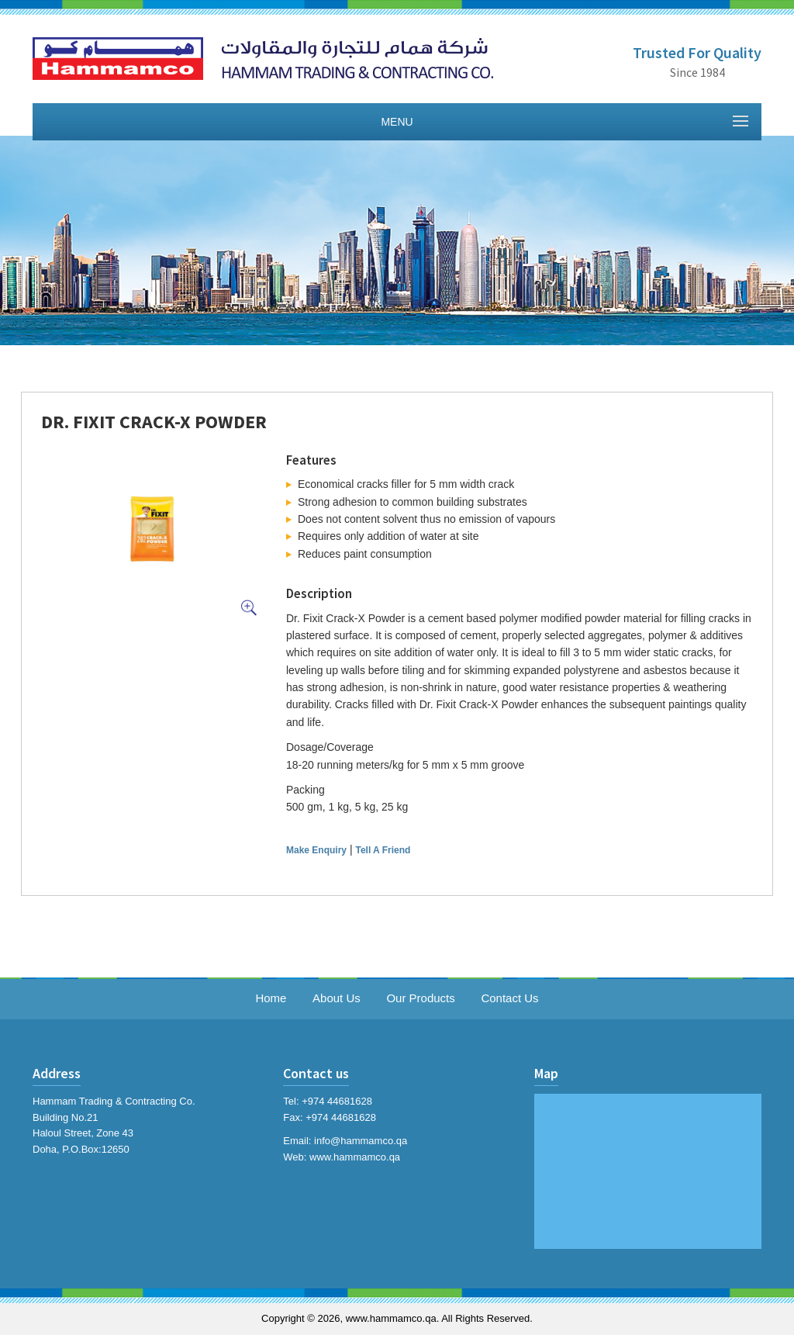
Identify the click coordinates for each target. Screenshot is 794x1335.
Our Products (420, 998)
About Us (336, 998)
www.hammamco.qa (354, 1157)
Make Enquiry (316, 850)
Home (270, 998)
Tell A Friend (382, 850)
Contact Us (509, 998)
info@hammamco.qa (360, 1141)
